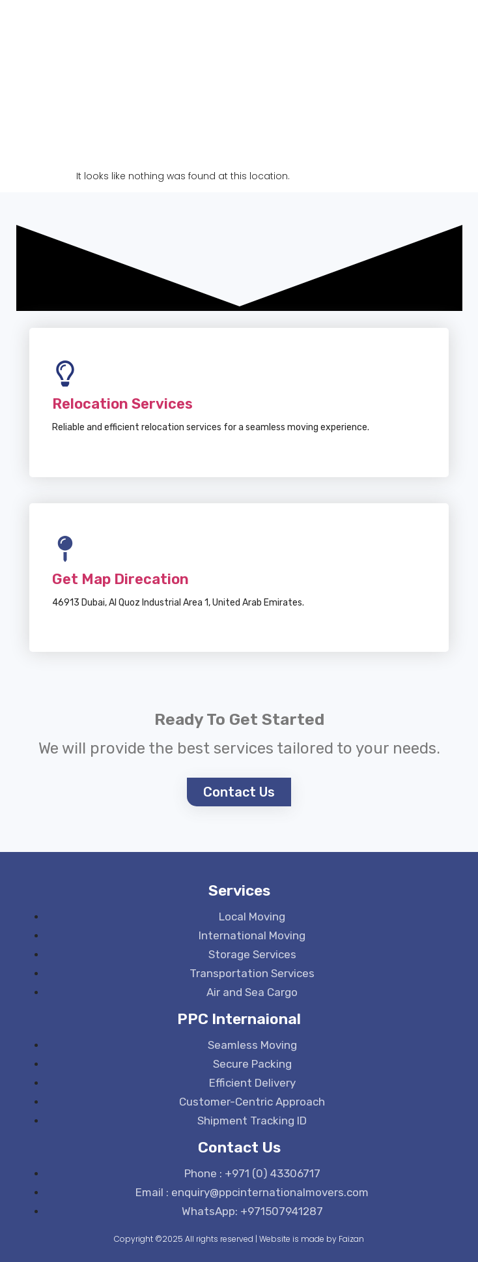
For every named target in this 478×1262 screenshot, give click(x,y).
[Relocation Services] (65, 373)
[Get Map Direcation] (65, 549)
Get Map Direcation (120, 579)
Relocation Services (122, 404)
